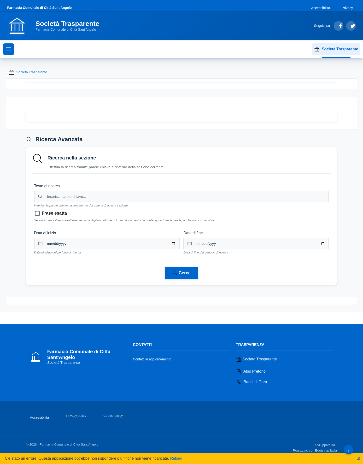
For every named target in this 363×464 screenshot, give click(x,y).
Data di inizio (45, 233)
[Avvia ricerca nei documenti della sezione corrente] (181, 273)
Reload (176, 458)
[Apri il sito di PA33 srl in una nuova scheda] (336, 444)
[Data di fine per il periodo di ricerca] (256, 243)
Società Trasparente (336, 49)
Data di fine (193, 233)
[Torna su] (348, 449)
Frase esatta (54, 213)
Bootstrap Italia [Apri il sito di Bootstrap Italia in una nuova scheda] (326, 450)
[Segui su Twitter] (351, 26)
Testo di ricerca (47, 186)
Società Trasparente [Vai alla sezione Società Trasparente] (256, 359)
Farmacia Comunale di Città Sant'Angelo (39, 8)
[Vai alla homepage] (56, 26)
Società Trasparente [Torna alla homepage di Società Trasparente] (28, 72)
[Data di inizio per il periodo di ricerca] (107, 243)
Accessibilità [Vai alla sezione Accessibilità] (320, 8)
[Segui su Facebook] (338, 26)
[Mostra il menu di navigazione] (8, 49)
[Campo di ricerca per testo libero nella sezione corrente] (181, 196)
